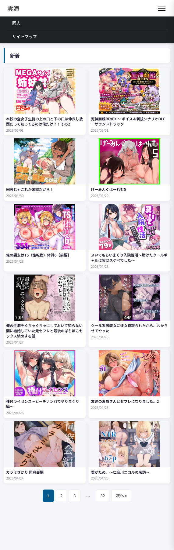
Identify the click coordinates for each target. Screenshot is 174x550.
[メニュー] (162, 8)
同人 (16, 23)
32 (103, 495)
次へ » (121, 495)
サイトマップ (24, 36)
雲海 (13, 8)
